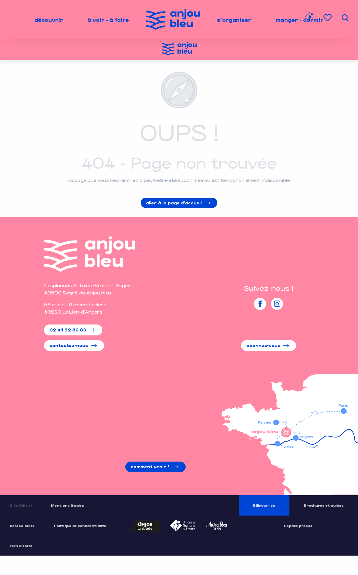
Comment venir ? (150, 466)
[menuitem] (48, 19)
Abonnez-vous (263, 345)
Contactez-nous (68, 345)
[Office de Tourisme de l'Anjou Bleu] (179, 49)
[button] (345, 17)
